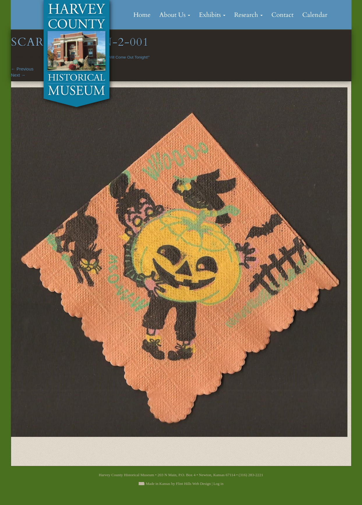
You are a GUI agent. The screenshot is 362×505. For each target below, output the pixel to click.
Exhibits (212, 14)
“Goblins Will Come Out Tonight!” (120, 57)
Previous (22, 68)
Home (142, 14)
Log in (218, 483)
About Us (174, 14)
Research (248, 14)
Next (18, 75)
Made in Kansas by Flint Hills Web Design (178, 483)
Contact (282, 14)
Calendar (314, 14)
